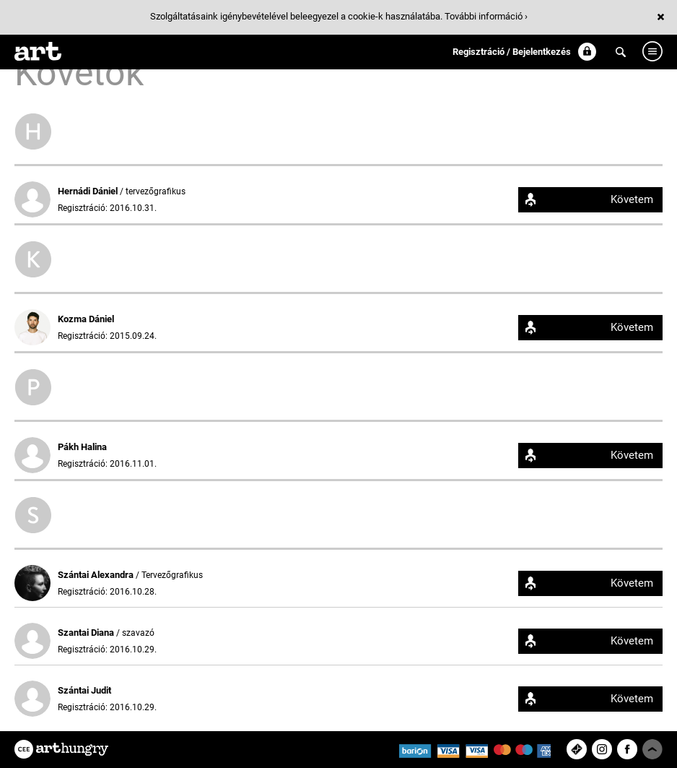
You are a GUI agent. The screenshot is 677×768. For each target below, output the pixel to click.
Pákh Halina (82, 446)
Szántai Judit (84, 690)
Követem (632, 199)
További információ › (486, 16)
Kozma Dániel (86, 319)
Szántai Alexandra (97, 574)
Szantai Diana (87, 632)
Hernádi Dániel (89, 191)
